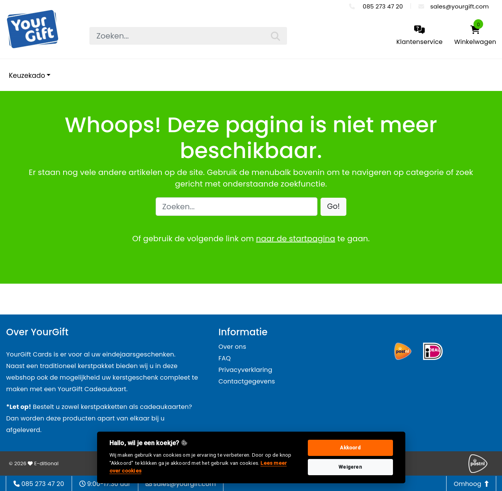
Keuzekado (27, 75)
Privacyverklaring (245, 369)
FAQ (224, 358)
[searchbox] (188, 36)
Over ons (232, 346)
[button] (333, 207)
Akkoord (350, 448)
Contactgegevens (246, 381)
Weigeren (350, 467)
